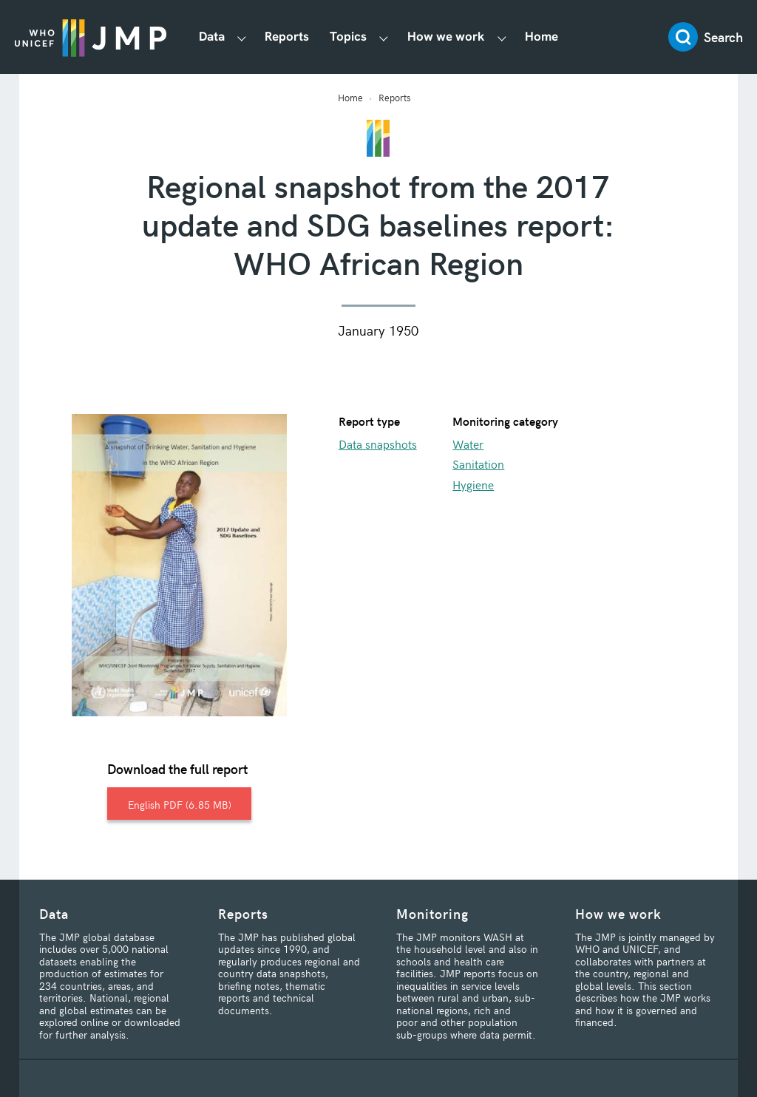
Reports (287, 36)
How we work (446, 36)
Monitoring (432, 913)
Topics (348, 36)
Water (467, 443)
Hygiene (473, 484)
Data (212, 36)
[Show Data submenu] (241, 37)
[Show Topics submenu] (384, 37)
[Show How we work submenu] (502, 37)
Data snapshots (378, 443)
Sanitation (478, 463)
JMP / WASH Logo (90, 37)
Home (541, 36)
